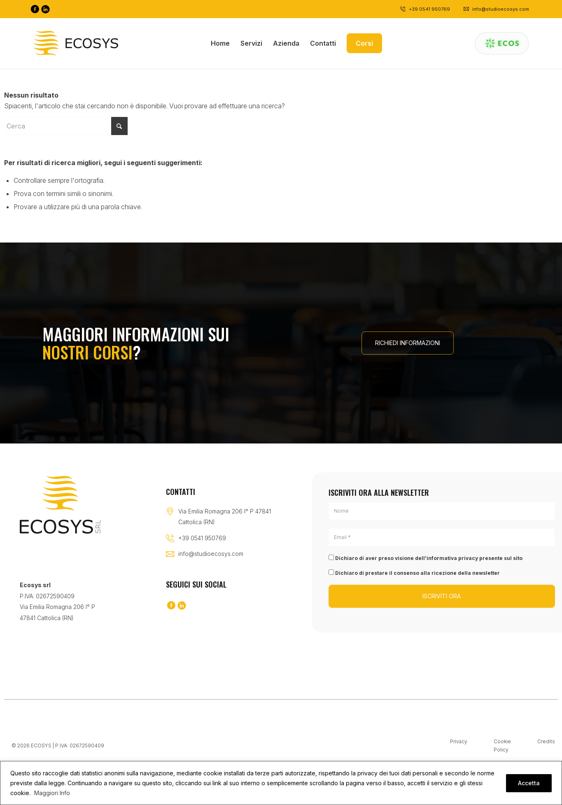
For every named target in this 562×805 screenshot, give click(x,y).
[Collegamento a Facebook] (34, 9)
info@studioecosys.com (210, 553)
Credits (546, 741)
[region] (281, 783)
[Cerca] (66, 126)
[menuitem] (220, 43)
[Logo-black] (75, 43)
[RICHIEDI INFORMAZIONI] (407, 343)
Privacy (458, 741)
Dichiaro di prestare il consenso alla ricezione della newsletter (414, 572)
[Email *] (442, 537)
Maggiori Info (52, 792)
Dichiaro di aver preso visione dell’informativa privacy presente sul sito (425, 558)
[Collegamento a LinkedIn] (45, 9)
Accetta (529, 782)
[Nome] (442, 511)
